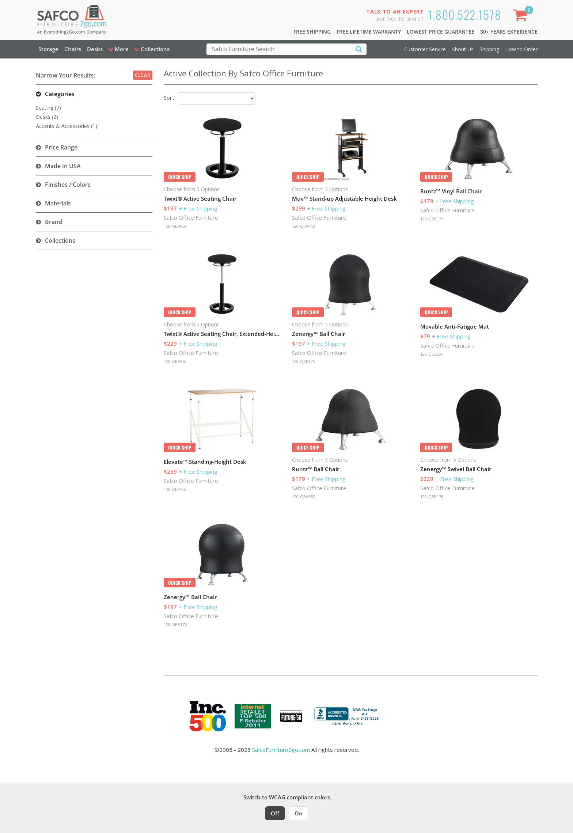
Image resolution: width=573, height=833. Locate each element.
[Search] (359, 49)
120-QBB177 (431, 218)
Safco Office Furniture (191, 217)
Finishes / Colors (68, 185)
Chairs (72, 49)
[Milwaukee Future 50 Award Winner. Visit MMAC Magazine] (291, 716)
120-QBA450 (175, 489)
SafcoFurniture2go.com (281, 749)
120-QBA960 (175, 361)
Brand (53, 222)
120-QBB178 (431, 496)
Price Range (61, 147)
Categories (60, 94)
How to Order (521, 49)
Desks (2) (47, 116)
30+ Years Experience (509, 31)
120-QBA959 (175, 226)
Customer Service (425, 49)
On (299, 813)
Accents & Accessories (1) (66, 125)
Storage (48, 49)
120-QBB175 (303, 361)
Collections (60, 240)
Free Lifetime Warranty (369, 31)
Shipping (489, 49)
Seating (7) (48, 107)
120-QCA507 (431, 354)
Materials (58, 203)
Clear (143, 75)
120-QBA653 (303, 496)
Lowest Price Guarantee (440, 31)
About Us (463, 49)
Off (275, 813)
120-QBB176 (175, 624)
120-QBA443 (303, 226)
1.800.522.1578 (464, 14)
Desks (95, 49)
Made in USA (63, 166)
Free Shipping (312, 31)
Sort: (169, 97)
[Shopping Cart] (521, 16)
